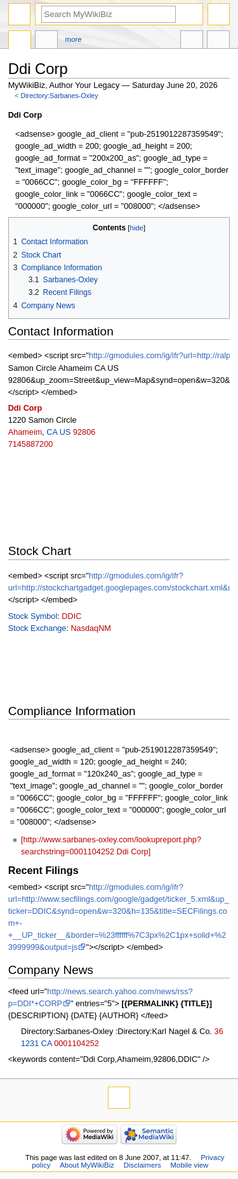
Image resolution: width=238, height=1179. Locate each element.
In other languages (191, 41)
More (73, 39)
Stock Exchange (37, 628)
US (65, 432)
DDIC (71, 616)
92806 (84, 432)
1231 (30, 1043)
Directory (19, 41)
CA (51, 432)
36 (219, 1031)
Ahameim (25, 432)
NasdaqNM (90, 628)
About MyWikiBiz (87, 1165)
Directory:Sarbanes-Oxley (59, 95)
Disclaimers (142, 1165)
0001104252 (76, 1043)
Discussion (46, 41)
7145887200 (30, 444)
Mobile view (190, 1165)
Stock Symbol (33, 616)
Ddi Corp (25, 408)
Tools (218, 41)
